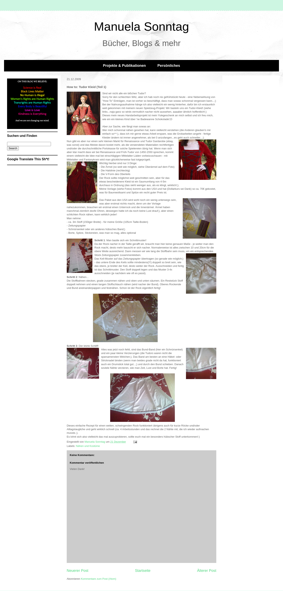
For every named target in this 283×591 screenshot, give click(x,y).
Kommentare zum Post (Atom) (98, 578)
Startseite (143, 571)
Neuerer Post (77, 571)
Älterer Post (206, 571)
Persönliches (168, 66)
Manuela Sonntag (141, 26)
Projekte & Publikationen (124, 66)
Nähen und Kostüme (88, 445)
